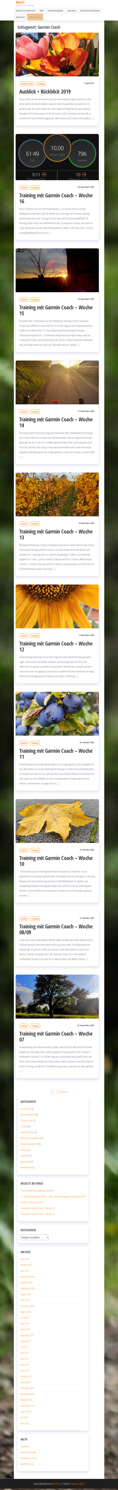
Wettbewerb (25, 1169)
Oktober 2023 (26, 1266)
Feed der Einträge (28, 1453)
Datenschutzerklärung (87, 11)
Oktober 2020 (26, 1284)
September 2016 (27, 1407)
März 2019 (25, 1301)
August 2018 (25, 1313)
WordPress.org (26, 1465)
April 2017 (25, 1366)
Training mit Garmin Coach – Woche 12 (56, 647)
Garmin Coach (34, 18)
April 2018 (25, 1331)
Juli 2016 (24, 1418)
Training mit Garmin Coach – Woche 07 (56, 1038)
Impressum (20, 18)
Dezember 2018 (27, 1307)
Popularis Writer (77, 1485)
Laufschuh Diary (27, 1133)
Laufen (24, 189)
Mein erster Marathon (25, 11)
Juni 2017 (24, 1354)
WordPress (56, 1485)
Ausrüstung (25, 1110)
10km (40, 11)
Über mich (69, 11)
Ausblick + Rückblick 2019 (45, 92)
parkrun (23, 1151)
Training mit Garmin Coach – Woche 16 (56, 199)
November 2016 (27, 1395)
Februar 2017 (26, 1377)
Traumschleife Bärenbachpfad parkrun (37, 1192)
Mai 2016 (24, 1424)
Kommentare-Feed (28, 1459)
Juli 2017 (24, 1348)
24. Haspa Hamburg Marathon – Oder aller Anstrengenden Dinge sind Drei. (53, 1197)
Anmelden (24, 1448)
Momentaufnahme (53, 11)
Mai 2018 (24, 1325)
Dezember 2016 (27, 1389)
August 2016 (25, 1413)
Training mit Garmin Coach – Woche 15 (56, 311)
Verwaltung (25, 1163)
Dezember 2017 (27, 1336)
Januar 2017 (25, 1383)
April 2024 (25, 1260)
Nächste (63, 1093)
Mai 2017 (24, 1360)
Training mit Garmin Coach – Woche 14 (56, 423)
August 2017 (25, 1342)
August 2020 (25, 1295)
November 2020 (27, 1278)
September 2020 (27, 1289)
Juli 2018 (24, 1319)
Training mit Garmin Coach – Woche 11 (56, 755)
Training (40, 85)
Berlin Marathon (27, 1116)
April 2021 (25, 1272)
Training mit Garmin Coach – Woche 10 (56, 862)
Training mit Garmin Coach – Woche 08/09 (56, 930)
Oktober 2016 (26, 1401)
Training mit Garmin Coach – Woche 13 (56, 535)
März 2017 (25, 1372)
